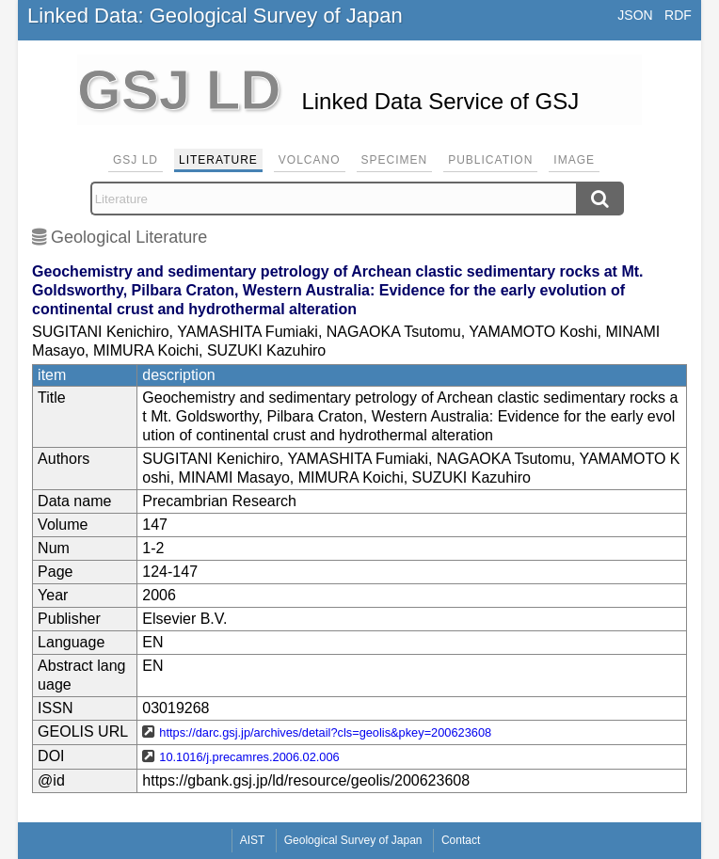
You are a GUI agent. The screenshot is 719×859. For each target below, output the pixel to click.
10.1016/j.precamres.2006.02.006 (249, 757)
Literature (218, 160)
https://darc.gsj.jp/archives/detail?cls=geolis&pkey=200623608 (325, 732)
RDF (678, 15)
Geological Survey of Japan (353, 840)
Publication (490, 160)
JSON (634, 15)
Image (574, 160)
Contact (460, 840)
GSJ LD (135, 160)
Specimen (394, 160)
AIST (252, 840)
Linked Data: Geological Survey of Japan (215, 15)
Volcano (310, 160)
